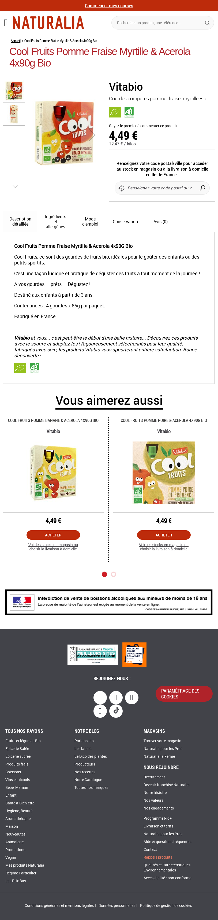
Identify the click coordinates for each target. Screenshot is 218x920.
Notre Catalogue (88, 780)
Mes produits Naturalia (24, 865)
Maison (11, 826)
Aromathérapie (18, 818)
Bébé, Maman (16, 787)
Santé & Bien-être (19, 803)
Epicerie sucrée (18, 756)
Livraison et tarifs (158, 826)
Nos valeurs (153, 800)
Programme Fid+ (158, 818)
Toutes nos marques (91, 787)
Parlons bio (84, 741)
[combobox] (162, 23)
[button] (92, 134)
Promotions (15, 850)
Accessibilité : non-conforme (167, 878)
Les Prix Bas (15, 881)
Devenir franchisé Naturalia (167, 785)
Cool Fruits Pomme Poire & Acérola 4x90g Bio (164, 430)
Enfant (11, 795)
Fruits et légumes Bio (23, 741)
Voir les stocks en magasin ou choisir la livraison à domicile (53, 556)
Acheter (53, 544)
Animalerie (14, 842)
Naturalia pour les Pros (163, 748)
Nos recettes (84, 772)
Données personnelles (117, 905)
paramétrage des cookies (180, 693)
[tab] (20, 231)
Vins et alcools (17, 780)
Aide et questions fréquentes (167, 842)
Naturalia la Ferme (159, 756)
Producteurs (84, 764)
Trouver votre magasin (162, 741)
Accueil (15, 40)
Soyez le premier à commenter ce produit (143, 126)
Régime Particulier (20, 873)
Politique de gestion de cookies (166, 905)
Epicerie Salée (17, 748)
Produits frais (16, 764)
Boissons (13, 772)
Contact (150, 849)
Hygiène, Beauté (18, 811)
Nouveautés (15, 834)
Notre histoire (155, 792)
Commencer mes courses (109, 5)
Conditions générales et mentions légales (59, 905)
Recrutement (154, 777)
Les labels (82, 748)
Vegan (10, 857)
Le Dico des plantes (90, 756)
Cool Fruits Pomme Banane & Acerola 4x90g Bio (53, 430)
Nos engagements (159, 808)
